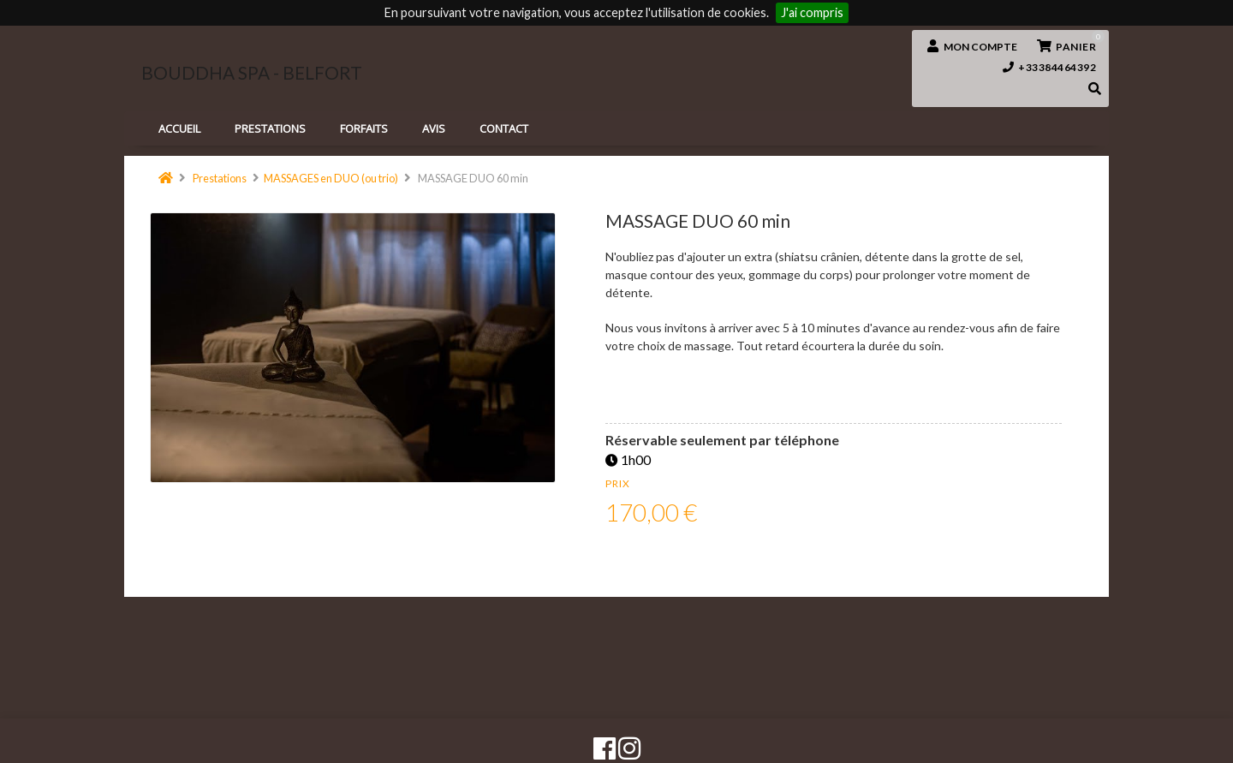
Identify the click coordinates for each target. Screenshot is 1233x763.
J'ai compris (812, 12)
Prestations (220, 178)
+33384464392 (1050, 67)
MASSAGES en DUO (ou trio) (331, 178)
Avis (433, 128)
